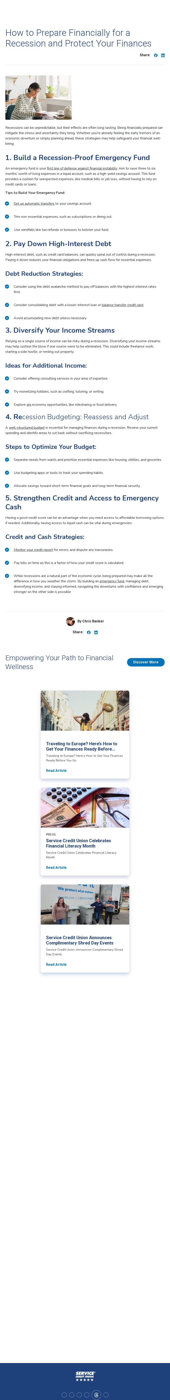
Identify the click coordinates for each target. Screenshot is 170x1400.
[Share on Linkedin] (163, 55)
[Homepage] (85, 1376)
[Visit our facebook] (64, 1395)
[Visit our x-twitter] (106, 1395)
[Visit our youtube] (86, 1395)
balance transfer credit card (122, 305)
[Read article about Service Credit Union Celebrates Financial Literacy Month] (85, 832)
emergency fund (112, 581)
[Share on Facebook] (156, 55)
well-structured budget (27, 427)
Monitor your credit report (33, 549)
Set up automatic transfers (34, 203)
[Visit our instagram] (71, 1395)
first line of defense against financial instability (82, 168)
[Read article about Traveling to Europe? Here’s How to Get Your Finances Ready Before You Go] (85, 735)
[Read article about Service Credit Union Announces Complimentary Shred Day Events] (85, 928)
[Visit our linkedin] (79, 1395)
